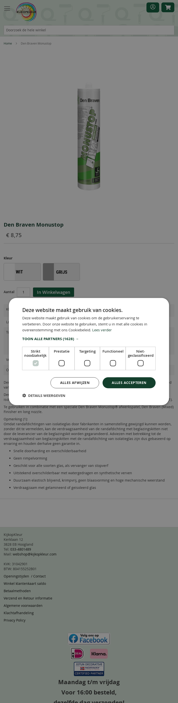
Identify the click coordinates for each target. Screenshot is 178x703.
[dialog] (89, 351)
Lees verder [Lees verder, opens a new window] (102, 329)
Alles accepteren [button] (129, 382)
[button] (89, 339)
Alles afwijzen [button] (75, 382)
